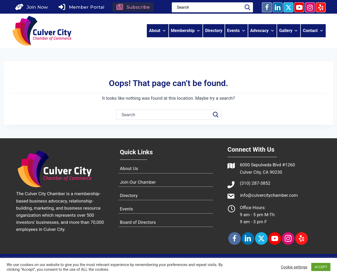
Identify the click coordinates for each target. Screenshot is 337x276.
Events (236, 31)
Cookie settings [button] (294, 267)
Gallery (288, 31)
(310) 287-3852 (255, 183)
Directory (213, 30)
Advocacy (262, 31)
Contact (313, 31)
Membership (185, 31)
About (157, 31)
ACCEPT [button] (320, 267)
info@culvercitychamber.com (269, 195)
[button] (32, 7)
